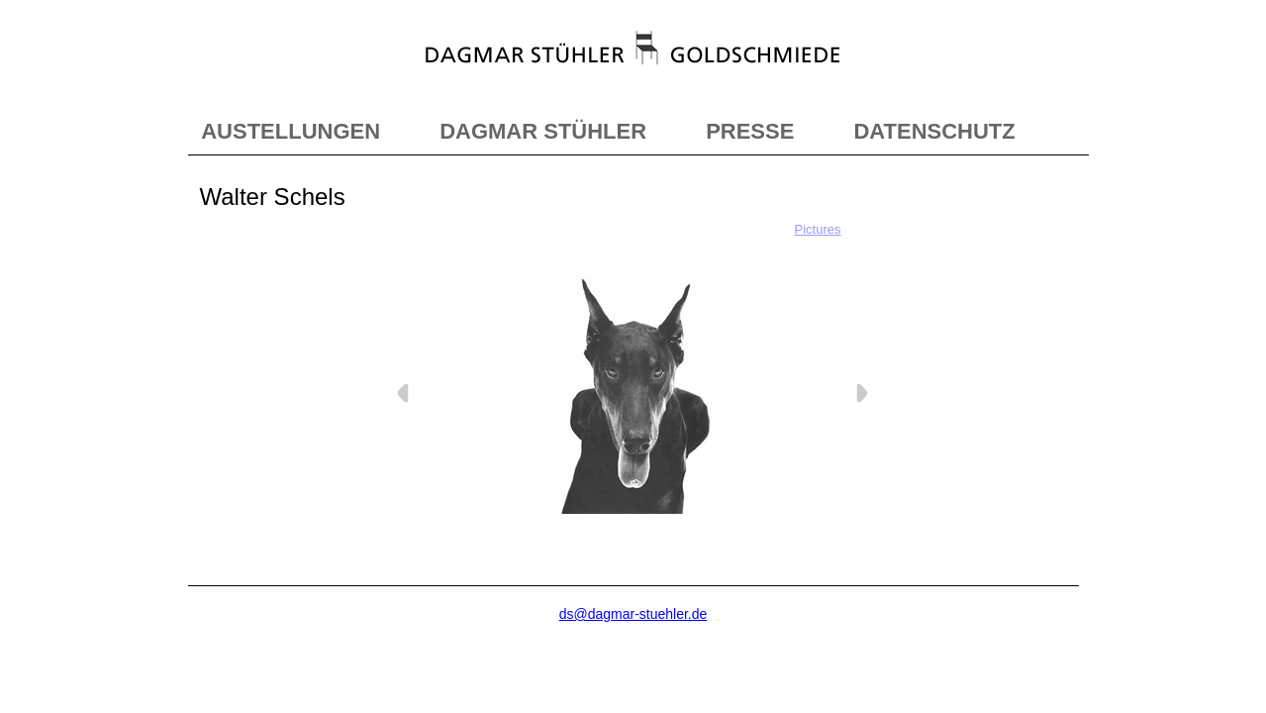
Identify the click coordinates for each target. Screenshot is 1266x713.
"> (633, 67)
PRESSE (750, 131)
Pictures (818, 229)
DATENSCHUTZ (934, 131)
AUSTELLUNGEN (290, 131)
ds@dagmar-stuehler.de (633, 614)
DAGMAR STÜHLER (542, 131)
